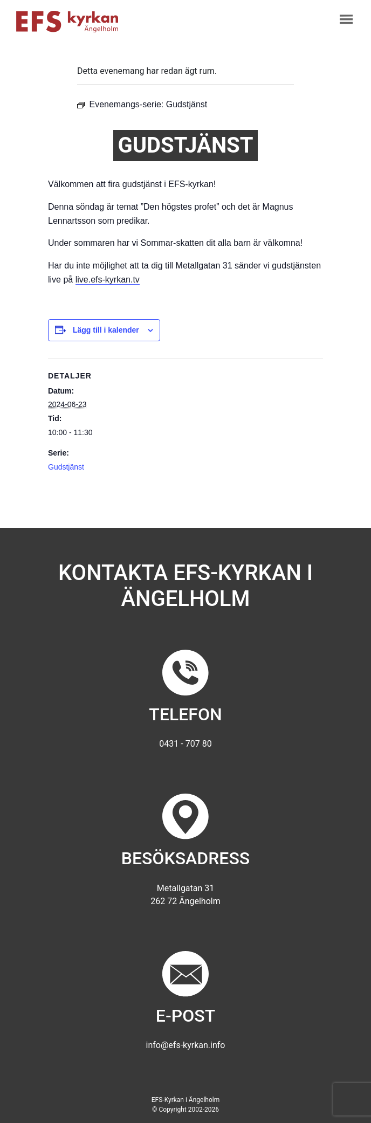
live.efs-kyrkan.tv (107, 279)
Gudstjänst (66, 467)
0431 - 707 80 (185, 744)
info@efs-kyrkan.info (185, 1045)
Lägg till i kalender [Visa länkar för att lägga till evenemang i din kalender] (106, 330)
